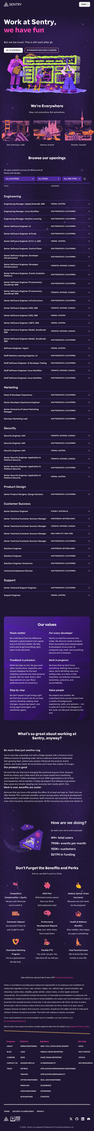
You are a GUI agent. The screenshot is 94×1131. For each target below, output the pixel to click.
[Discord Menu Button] (88, 1118)
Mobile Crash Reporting (52, 1052)
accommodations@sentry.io (15, 1021)
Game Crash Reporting (51, 1057)
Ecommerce (46, 1085)
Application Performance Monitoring (58, 1069)
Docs (81, 1046)
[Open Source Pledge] (15, 1118)
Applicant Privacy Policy (79, 1027)
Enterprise (46, 1091)
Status (82, 1057)
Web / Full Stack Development (55, 1046)
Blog (9, 1052)
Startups (45, 1097)
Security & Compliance (23, 1111)
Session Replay (27, 1063)
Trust (9, 1069)
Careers (11, 1057)
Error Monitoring (28, 1046)
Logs (22, 1052)
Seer (22, 1057)
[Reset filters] (85, 179)
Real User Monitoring (51, 1080)
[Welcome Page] (13, 4)
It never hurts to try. (64, 977)
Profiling (24, 1085)
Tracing (24, 1074)
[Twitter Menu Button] (71, 1118)
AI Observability (48, 1063)
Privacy (40, 1111)
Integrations (26, 1097)
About (10, 1046)
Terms (7, 1111)
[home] (6, 1119)
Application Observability (53, 1074)
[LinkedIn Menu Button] (82, 1118)
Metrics (24, 1069)
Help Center (84, 1052)
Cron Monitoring (28, 1091)
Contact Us (12, 1063)
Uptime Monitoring (29, 1080)
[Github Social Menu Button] (76, 1118)
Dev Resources (86, 1063)
